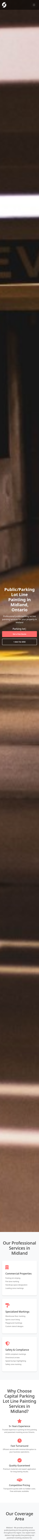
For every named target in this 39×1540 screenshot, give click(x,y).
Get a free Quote (19, 634)
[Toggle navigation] (34, 5)
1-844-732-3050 (19, 642)
